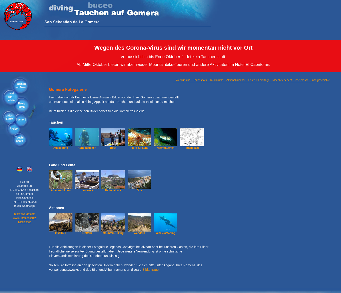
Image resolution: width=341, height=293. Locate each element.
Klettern (87, 233)
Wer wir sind (183, 80)
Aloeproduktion (61, 190)
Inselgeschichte (320, 80)
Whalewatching (165, 233)
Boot (113, 147)
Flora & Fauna (139, 147)
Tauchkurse (216, 80)
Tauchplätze (191, 147)
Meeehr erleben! (282, 80)
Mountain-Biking (113, 233)
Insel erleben (10, 96)
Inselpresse (302, 80)
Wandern (139, 233)
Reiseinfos (22, 105)
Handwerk (86, 190)
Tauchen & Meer (20, 85)
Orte (139, 190)
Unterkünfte (9, 117)
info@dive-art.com (24, 214)
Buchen (21, 119)
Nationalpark (113, 190)
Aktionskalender (235, 80)
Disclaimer (24, 222)
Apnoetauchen (87, 147)
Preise (14, 129)
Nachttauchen (165, 147)
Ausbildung (60, 147)
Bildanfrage (150, 269)
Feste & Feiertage (258, 80)
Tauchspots (19, 139)
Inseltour (60, 233)
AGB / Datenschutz (24, 218)
